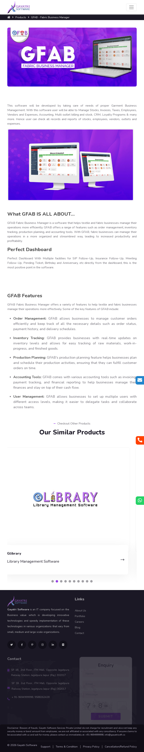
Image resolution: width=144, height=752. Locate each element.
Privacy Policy (91, 746)
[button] (52, 581)
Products (20, 17)
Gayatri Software (27, 745)
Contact (79, 635)
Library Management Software (40, 561)
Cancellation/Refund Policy (121, 746)
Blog (77, 629)
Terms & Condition (67, 746)
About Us (80, 612)
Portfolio (80, 618)
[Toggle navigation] (131, 7)
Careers (79, 624)
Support (45, 746)
